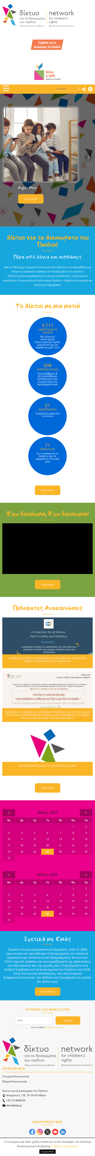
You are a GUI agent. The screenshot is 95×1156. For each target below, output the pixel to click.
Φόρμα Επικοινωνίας (14, 1081)
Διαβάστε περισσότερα (64, 1146)
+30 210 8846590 (13, 1100)
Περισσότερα (30, 198)
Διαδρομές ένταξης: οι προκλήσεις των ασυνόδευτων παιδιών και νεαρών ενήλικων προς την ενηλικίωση (47, 660)
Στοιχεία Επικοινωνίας (15, 1076)
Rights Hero (27, 188)
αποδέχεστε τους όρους (54, 1027)
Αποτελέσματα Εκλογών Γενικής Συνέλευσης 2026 (47, 765)
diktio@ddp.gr (12, 1105)
